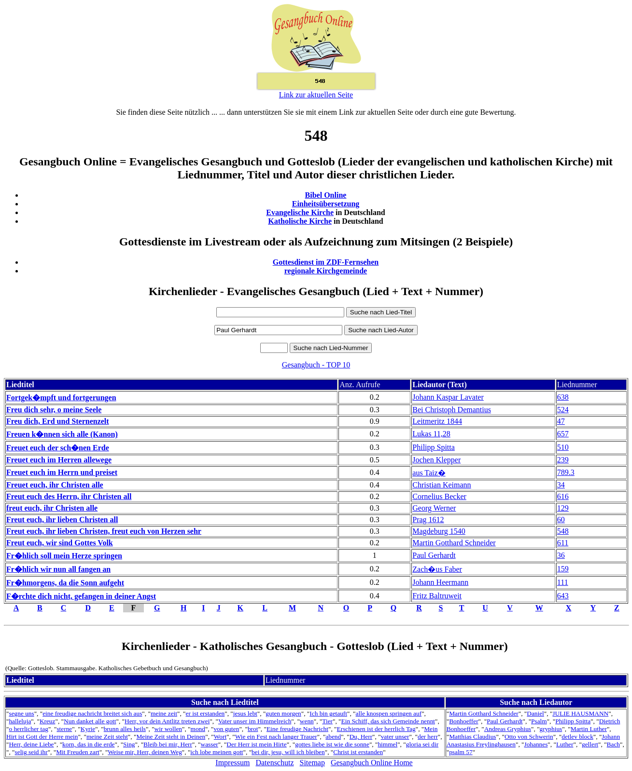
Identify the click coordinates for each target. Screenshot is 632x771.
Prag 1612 (428, 519)
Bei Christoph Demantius (451, 410)
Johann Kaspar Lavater (448, 397)
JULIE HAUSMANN (580, 713)
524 (563, 410)
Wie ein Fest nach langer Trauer (276, 736)
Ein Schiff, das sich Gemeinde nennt (388, 721)
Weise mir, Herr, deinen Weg (145, 752)
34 (561, 485)
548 (563, 531)
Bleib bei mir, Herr (167, 744)
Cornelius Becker (439, 496)
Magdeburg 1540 (438, 531)
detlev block (577, 736)
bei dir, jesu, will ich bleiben (288, 752)
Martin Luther (589, 728)
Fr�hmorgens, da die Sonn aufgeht (65, 583)
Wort (220, 736)
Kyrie (88, 728)
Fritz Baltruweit (437, 596)
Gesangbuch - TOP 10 (316, 365)
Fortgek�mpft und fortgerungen (61, 397)
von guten (226, 728)
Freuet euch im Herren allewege (59, 460)
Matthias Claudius (472, 736)
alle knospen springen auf (389, 713)
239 (563, 460)
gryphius (551, 728)
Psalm (539, 721)
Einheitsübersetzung (326, 204)
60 (561, 519)
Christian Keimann (441, 485)
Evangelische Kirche (300, 212)
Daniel (535, 713)
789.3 (566, 472)
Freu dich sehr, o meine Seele (53, 410)
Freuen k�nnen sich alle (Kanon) (62, 434)
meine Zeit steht (107, 736)
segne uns (21, 713)
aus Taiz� (428, 473)
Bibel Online (326, 195)
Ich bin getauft (328, 713)
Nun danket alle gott (90, 721)
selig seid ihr (31, 752)
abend (333, 736)
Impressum (232, 762)
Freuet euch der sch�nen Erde (57, 448)
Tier (327, 721)
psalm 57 (461, 752)
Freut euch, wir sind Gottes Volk (59, 543)
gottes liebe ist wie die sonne (332, 744)
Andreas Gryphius (507, 728)
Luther (565, 744)
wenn (307, 721)
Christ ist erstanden (358, 752)
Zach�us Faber (437, 569)
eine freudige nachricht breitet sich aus (92, 713)
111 (562, 582)
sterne (64, 728)
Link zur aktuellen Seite (316, 95)
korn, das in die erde (88, 744)
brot (253, 728)
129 (563, 508)
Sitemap (312, 762)
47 (561, 421)
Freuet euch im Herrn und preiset (61, 472)
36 (561, 555)
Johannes (536, 744)
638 (563, 397)
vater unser (395, 736)
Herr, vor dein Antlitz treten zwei (167, 721)
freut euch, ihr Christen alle (52, 508)
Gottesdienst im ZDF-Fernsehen (326, 262)
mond (198, 728)
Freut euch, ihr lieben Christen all (62, 519)
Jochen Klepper (436, 460)
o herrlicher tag (28, 728)
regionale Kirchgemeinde (325, 271)
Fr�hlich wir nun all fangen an (58, 569)
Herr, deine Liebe (31, 744)
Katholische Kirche (300, 221)
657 (563, 434)
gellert (590, 744)
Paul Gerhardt (433, 555)
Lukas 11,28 (431, 434)
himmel (387, 744)
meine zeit (164, 713)
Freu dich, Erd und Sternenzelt (57, 421)
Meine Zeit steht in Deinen (170, 736)
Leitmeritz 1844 (437, 421)
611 (562, 543)
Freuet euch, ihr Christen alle (54, 485)
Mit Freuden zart (77, 752)
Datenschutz (274, 762)
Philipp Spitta (433, 447)
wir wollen (168, 728)
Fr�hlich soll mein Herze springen (64, 556)
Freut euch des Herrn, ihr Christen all (68, 496)
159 (563, 569)
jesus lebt (245, 713)
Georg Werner (434, 508)
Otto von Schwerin (529, 736)
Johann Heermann (440, 582)
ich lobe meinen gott (216, 752)
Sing (129, 744)
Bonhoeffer (463, 721)
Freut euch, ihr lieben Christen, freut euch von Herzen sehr (103, 531)
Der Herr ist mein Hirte (256, 744)
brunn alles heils (125, 728)
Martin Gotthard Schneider (453, 543)
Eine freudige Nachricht (297, 728)
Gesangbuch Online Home (372, 762)
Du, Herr (361, 736)
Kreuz (48, 721)
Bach (613, 744)
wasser (209, 744)
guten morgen (283, 713)
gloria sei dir (422, 744)
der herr (428, 736)
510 (563, 447)
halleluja (20, 721)
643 (563, 596)
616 (563, 496)
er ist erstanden (205, 713)
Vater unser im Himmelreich (254, 721)
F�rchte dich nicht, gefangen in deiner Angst (81, 596)
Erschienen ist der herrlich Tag (376, 728)
